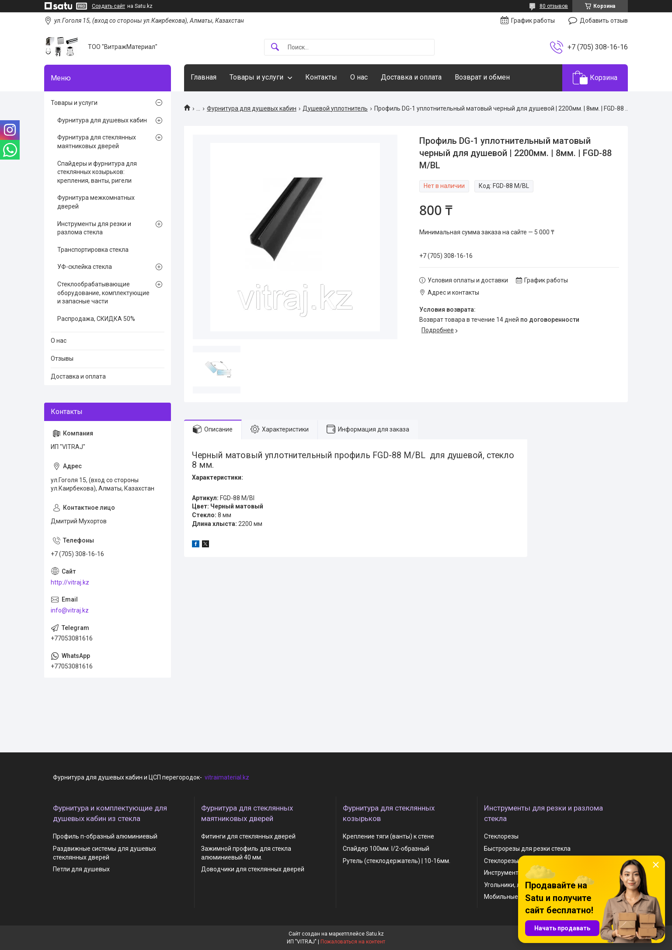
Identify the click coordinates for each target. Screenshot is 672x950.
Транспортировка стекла (93, 249)
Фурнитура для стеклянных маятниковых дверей (96, 142)
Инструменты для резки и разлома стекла (94, 228)
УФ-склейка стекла (84, 266)
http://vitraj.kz (70, 582)
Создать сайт (108, 6)
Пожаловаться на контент (352, 942)
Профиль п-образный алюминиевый (105, 836)
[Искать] (275, 47)
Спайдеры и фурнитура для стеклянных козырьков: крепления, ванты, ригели (97, 172)
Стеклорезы (501, 836)
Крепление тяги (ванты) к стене (388, 836)
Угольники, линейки (512, 884)
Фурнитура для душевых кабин (251, 108)
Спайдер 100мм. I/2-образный (386, 848)
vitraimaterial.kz (227, 777)
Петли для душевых (81, 869)
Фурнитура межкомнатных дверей (96, 202)
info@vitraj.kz (70, 610)
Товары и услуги (256, 77)
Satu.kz (375, 934)
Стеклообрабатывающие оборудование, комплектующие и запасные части (103, 293)
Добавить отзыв (604, 20)
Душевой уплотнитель (335, 108)
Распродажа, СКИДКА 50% (96, 318)
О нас (359, 77)
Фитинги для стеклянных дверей (248, 836)
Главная (203, 77)
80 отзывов (554, 6)
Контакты (321, 77)
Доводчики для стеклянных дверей (252, 869)
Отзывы (62, 358)
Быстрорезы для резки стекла (527, 848)
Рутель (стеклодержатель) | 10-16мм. (396, 860)
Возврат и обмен (482, 77)
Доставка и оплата (411, 77)
